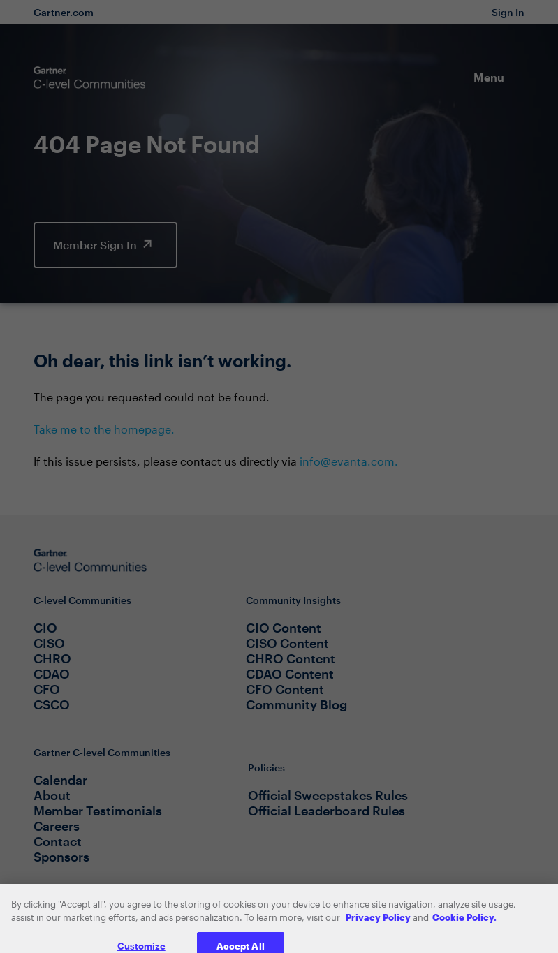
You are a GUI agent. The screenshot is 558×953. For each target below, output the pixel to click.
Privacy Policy (378, 924)
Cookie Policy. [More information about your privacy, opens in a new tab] (464, 924)
